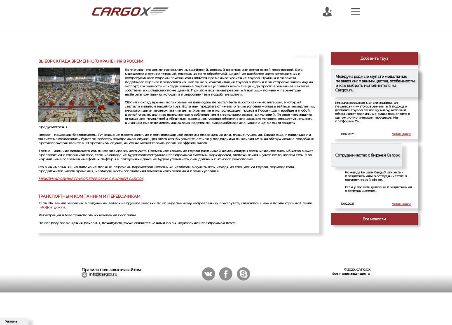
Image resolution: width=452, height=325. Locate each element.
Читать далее (401, 134)
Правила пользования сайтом (111, 269)
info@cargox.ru (51, 207)
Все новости (374, 219)
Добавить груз (375, 58)
